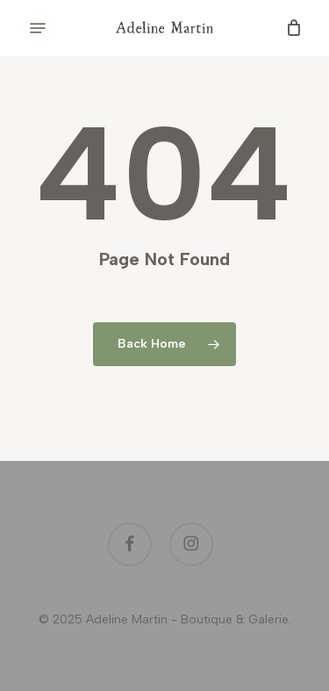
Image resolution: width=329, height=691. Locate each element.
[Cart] (290, 28)
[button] (37, 28)
